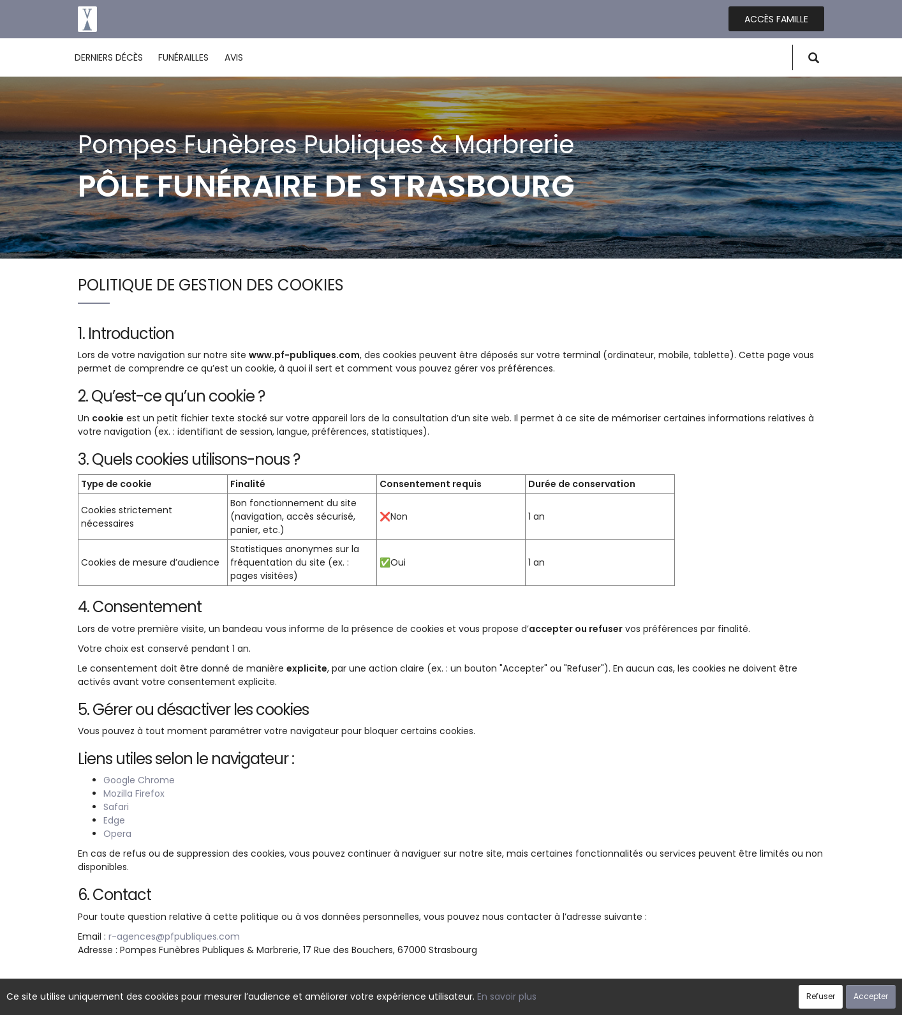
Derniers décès (109, 57)
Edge (114, 820)
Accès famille (776, 19)
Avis (234, 57)
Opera (117, 833)
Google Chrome (139, 780)
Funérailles (183, 57)
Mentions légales (573, 998)
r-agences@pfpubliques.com (174, 936)
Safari (116, 807)
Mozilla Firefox (134, 793)
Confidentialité (447, 998)
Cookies (508, 998)
